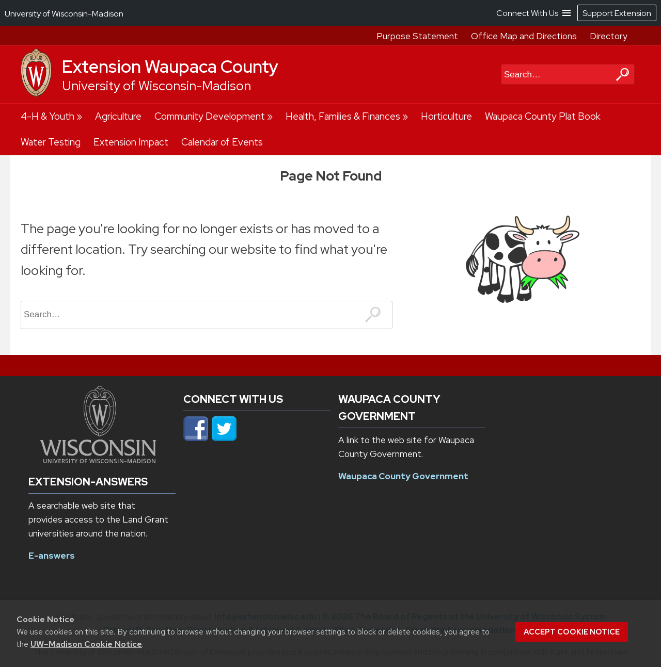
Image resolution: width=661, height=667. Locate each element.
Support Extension (617, 13)
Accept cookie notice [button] (572, 632)
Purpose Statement (417, 36)
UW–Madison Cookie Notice (86, 644)
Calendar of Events (222, 142)
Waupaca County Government (403, 476)
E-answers (51, 555)
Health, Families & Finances (343, 116)
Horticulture (446, 116)
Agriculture (118, 116)
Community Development (209, 116)
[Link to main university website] (98, 460)
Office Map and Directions (524, 36)
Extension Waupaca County (170, 66)
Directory (608, 36)
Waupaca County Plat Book (543, 116)
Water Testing (51, 142)
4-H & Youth (47, 116)
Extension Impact (130, 142)
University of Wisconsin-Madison (156, 85)
